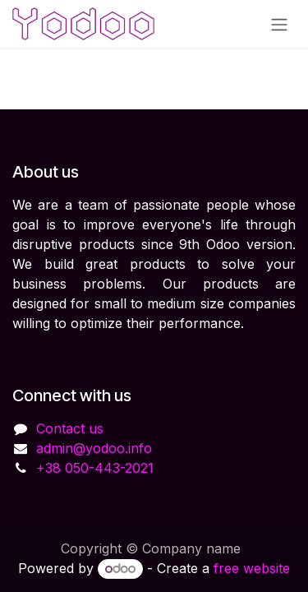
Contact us (69, 428)
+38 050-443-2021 (95, 468)
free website (252, 568)
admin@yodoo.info (94, 448)
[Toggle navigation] (279, 24)
